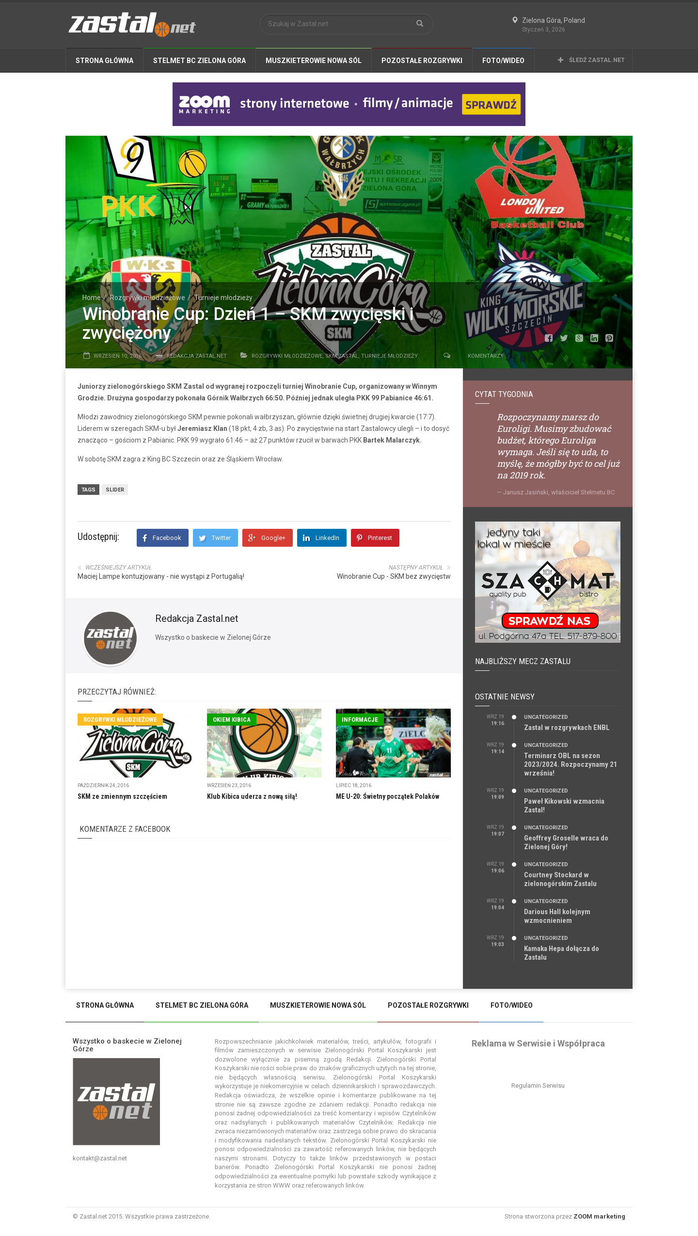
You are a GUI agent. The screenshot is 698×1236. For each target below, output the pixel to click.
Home (91, 297)
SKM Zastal (341, 356)
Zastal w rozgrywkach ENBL (567, 727)
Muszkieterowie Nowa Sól (314, 60)
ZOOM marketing (599, 1216)
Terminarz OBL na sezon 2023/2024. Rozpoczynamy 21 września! (571, 764)
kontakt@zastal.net (100, 1158)
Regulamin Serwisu (538, 1085)
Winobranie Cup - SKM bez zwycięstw (394, 576)
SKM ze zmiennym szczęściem (122, 796)
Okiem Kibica (232, 719)
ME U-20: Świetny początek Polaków (387, 796)
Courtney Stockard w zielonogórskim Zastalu (560, 879)
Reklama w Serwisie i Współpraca (538, 1043)
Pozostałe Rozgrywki (421, 60)
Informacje (360, 719)
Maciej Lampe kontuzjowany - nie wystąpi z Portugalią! (161, 576)
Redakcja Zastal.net (197, 356)
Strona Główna (104, 60)
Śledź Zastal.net (591, 60)
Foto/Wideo (503, 60)
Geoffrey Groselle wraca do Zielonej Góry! (566, 842)
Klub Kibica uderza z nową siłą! (252, 796)
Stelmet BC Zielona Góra (199, 60)
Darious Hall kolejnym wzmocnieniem (557, 916)
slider (115, 490)
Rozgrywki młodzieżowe (147, 297)
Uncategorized (546, 717)
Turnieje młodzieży (223, 297)
